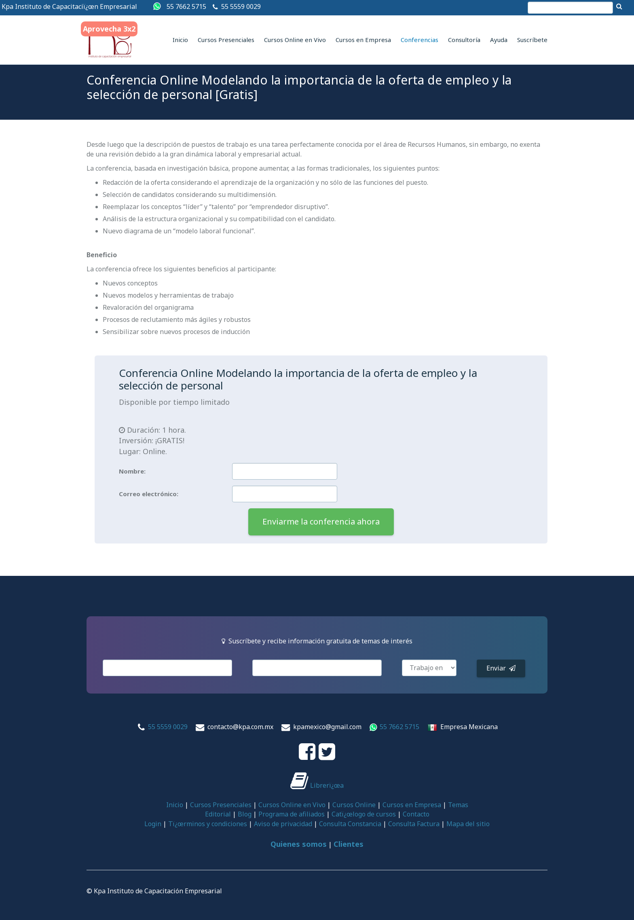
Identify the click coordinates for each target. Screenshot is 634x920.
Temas (458, 804)
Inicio (180, 40)
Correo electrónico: (148, 494)
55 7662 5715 (186, 6)
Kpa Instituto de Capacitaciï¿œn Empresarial (69, 6)
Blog (244, 814)
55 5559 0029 (241, 6)
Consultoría (464, 40)
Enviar (501, 668)
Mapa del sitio (468, 823)
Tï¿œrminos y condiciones (207, 823)
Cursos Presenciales (226, 40)
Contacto (416, 814)
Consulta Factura (414, 823)
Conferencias (419, 40)
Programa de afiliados (291, 814)
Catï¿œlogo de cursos (364, 814)
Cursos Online (354, 804)
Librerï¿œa (317, 785)
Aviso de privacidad (283, 823)
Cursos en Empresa (363, 40)
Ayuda (498, 40)
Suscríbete (532, 40)
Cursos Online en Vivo (295, 40)
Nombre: (132, 471)
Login (152, 823)
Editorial (218, 814)
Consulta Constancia (350, 823)
